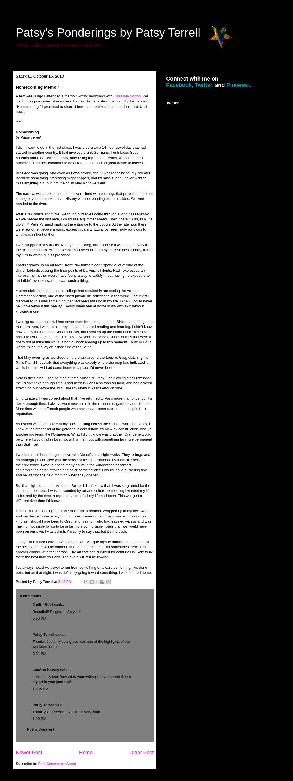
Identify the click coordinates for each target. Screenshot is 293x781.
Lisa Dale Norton (127, 96)
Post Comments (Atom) (57, 764)
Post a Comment (40, 729)
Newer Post (29, 752)
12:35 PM (40, 689)
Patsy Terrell (43, 634)
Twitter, (204, 85)
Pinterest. (238, 85)
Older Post (141, 752)
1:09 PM (39, 719)
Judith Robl (43, 605)
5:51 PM (39, 653)
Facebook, (179, 85)
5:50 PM (39, 618)
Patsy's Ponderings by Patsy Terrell (108, 32)
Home (86, 752)
